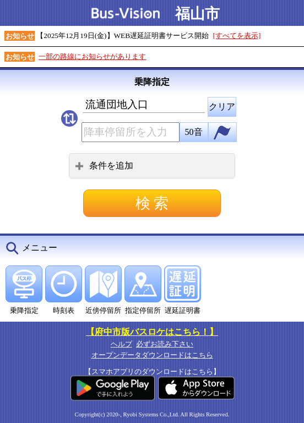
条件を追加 (104, 165)
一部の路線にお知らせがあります (92, 56)
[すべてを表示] (237, 35)
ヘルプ (121, 344)
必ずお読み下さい (164, 344)
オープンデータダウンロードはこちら (152, 355)
